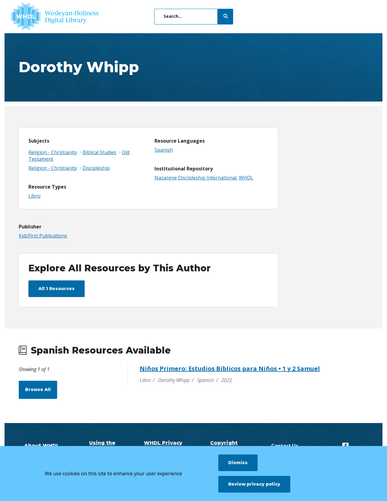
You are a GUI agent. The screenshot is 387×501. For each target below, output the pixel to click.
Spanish (163, 150)
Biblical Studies (99, 152)
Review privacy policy (254, 484)
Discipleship (96, 168)
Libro (34, 195)
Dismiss (238, 462)
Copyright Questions (224, 445)
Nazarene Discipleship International (195, 177)
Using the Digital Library (102, 445)
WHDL (246, 177)
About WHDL (41, 445)
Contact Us (284, 445)
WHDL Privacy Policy (163, 445)
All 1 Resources (56, 288)
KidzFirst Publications (43, 235)
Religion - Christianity (52, 152)
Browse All (38, 389)
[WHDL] (55, 16)
